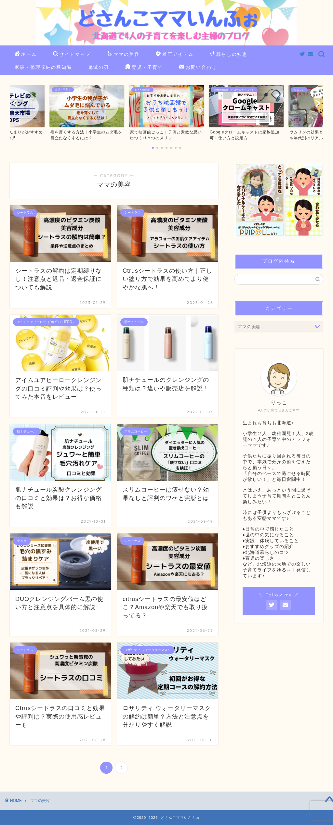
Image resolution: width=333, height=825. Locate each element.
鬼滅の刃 (98, 67)
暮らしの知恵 (228, 54)
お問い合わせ (198, 67)
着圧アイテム (174, 54)
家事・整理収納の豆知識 (43, 67)
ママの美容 (123, 54)
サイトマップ (72, 54)
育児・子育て (144, 67)
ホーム (26, 54)
